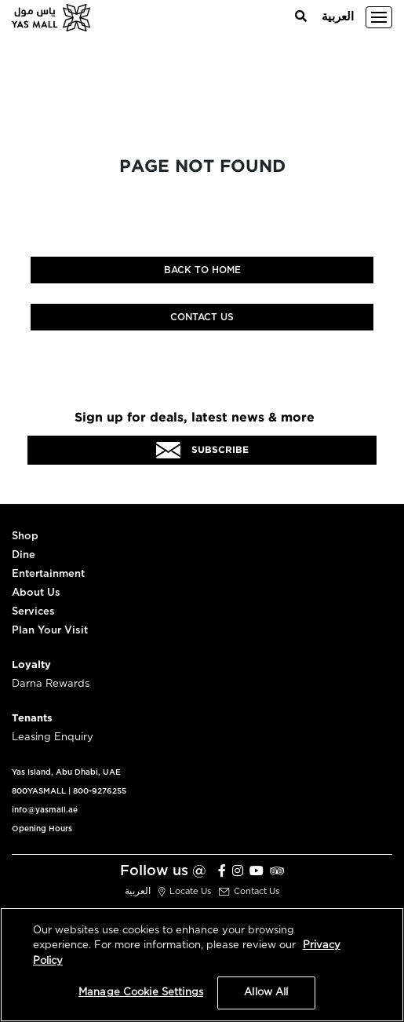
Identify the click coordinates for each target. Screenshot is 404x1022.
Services (33, 612)
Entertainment (48, 574)
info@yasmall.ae (45, 810)
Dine (23, 555)
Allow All (266, 992)
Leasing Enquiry (52, 737)
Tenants (32, 718)
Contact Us (202, 317)
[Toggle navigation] (379, 17)
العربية (338, 17)
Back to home (202, 270)
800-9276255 (99, 791)
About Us (36, 593)
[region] (202, 964)
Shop (25, 536)
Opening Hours (42, 829)
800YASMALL (39, 791)
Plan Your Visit (50, 631)
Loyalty (31, 665)
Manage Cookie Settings (140, 992)
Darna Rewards (50, 684)
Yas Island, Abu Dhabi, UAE (66, 772)
